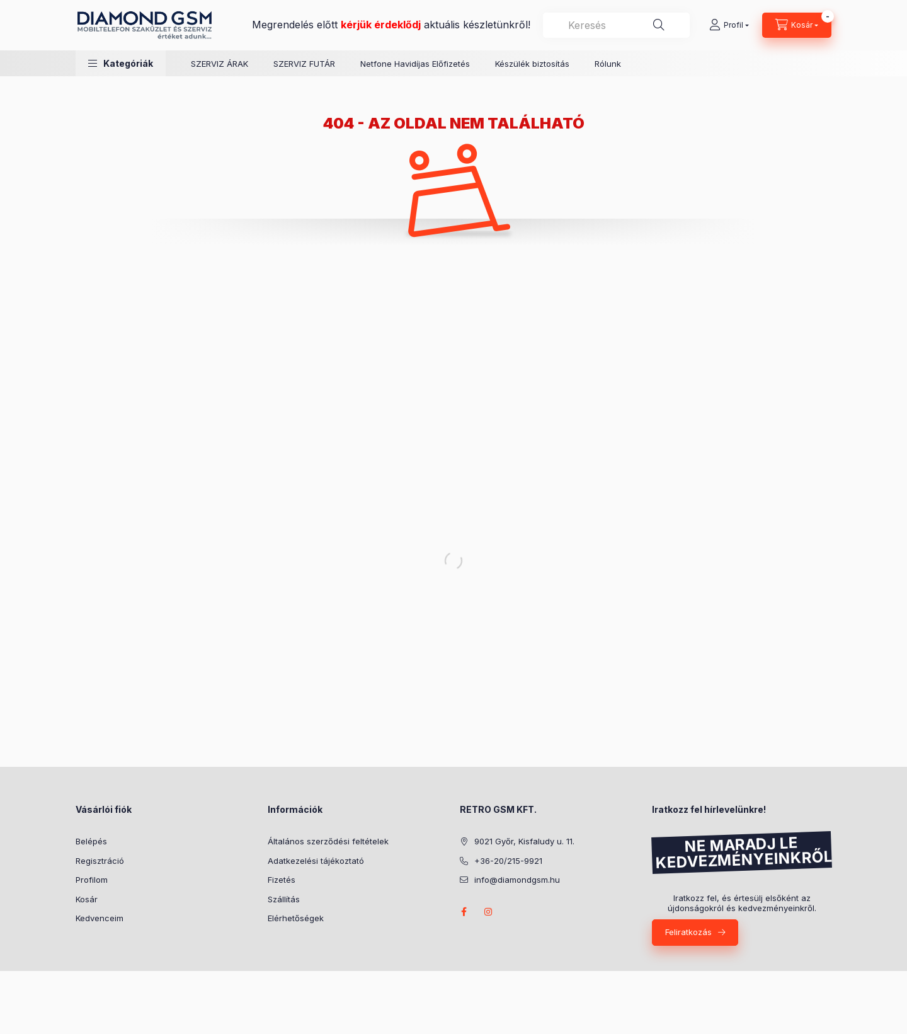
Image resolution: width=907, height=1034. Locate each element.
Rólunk (608, 64)
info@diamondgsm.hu (517, 880)
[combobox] (616, 25)
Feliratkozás (688, 932)
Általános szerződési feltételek (328, 841)
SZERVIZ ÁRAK (219, 64)
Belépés (91, 841)
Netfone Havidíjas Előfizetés (415, 64)
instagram (488, 911)
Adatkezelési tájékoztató (316, 861)
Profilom (92, 880)
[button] (121, 63)
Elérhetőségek (296, 918)
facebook (463, 911)
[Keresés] (659, 25)
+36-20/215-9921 (508, 861)
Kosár (87, 899)
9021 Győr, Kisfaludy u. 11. (524, 841)
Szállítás (284, 899)
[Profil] (729, 25)
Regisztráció (100, 861)
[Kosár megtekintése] (796, 25)
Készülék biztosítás (532, 64)
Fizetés (281, 880)
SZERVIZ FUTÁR (304, 64)
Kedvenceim (99, 918)
